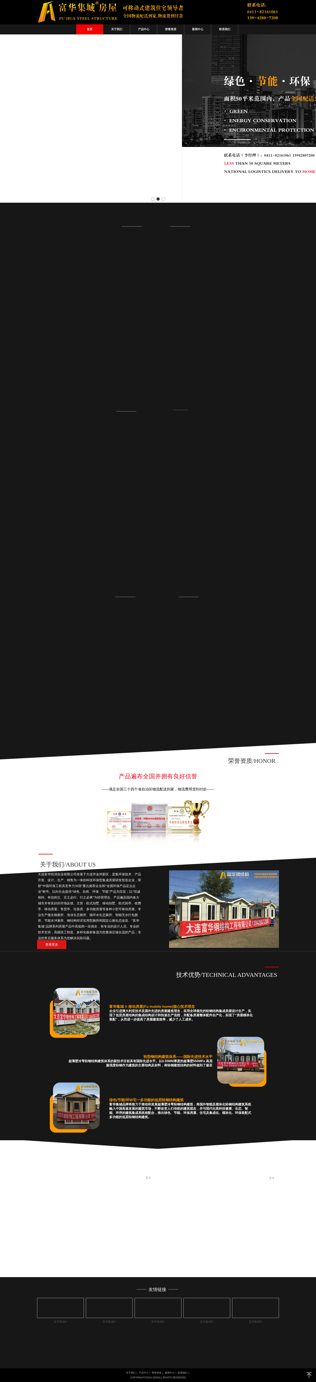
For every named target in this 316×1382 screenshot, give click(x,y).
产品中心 (144, 1372)
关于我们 (131, 1372)
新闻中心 (170, 1372)
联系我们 (182, 1372)
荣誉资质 (156, 1372)
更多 (148, 1177)
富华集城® (60, 1321)
